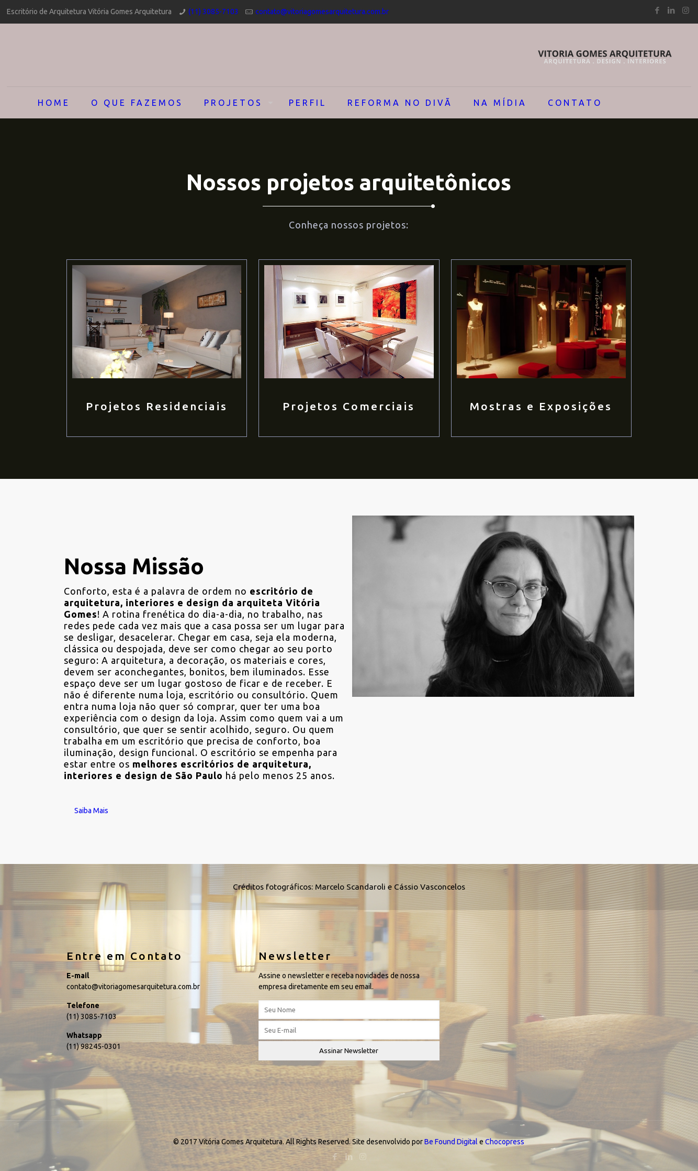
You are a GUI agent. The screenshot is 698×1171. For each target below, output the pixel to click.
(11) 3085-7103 (213, 11)
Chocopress (504, 1141)
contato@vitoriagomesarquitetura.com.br (322, 11)
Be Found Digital (451, 1141)
